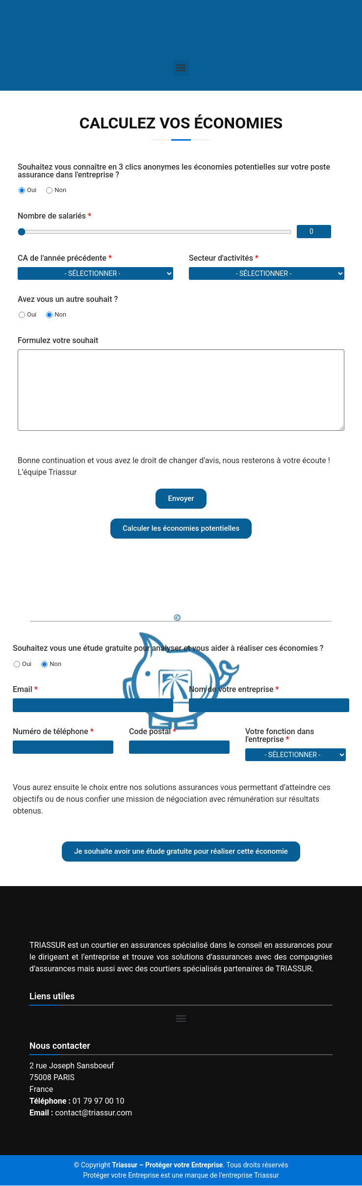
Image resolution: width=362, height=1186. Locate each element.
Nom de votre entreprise (234, 689)
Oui (27, 190)
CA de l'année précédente (65, 258)
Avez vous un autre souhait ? (68, 299)
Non (56, 190)
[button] (181, 68)
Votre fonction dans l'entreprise (279, 735)
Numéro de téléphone (53, 732)
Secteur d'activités (224, 258)
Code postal (153, 732)
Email (25, 689)
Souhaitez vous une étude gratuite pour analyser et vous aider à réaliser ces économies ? (168, 648)
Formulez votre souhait (58, 341)
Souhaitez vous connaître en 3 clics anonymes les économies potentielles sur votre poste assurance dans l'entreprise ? (174, 171)
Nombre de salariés (54, 216)
